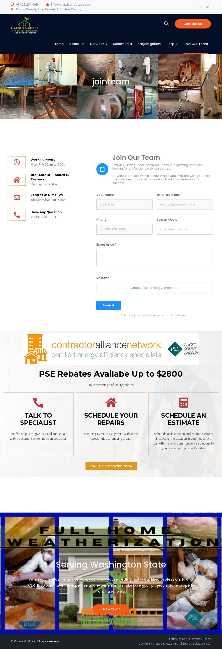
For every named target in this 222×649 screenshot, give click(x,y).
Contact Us (193, 24)
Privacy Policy (201, 639)
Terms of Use (178, 639)
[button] (111, 466)
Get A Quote (110, 609)
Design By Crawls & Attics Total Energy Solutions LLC (174, 644)
